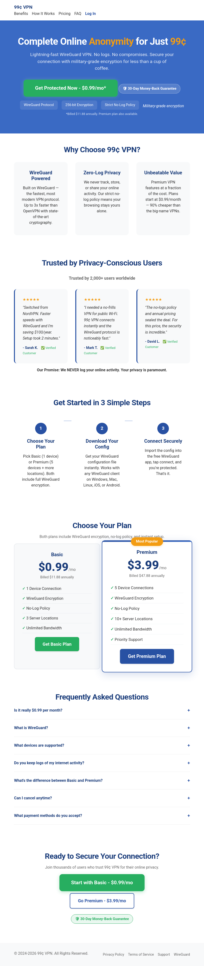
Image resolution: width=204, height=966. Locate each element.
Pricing (65, 13)
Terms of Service (141, 955)
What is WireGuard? (31, 728)
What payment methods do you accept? (48, 815)
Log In (90, 13)
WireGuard (182, 955)
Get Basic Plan (57, 644)
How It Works (43, 13)
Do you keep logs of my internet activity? (49, 763)
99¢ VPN (23, 7)
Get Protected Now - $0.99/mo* (70, 88)
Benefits (21, 13)
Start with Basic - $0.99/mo (102, 882)
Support (164, 955)
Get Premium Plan (147, 656)
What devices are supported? (39, 745)
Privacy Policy (113, 955)
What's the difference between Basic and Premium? (58, 780)
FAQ (77, 13)
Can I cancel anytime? (33, 798)
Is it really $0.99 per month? (38, 710)
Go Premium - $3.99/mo (102, 900)
